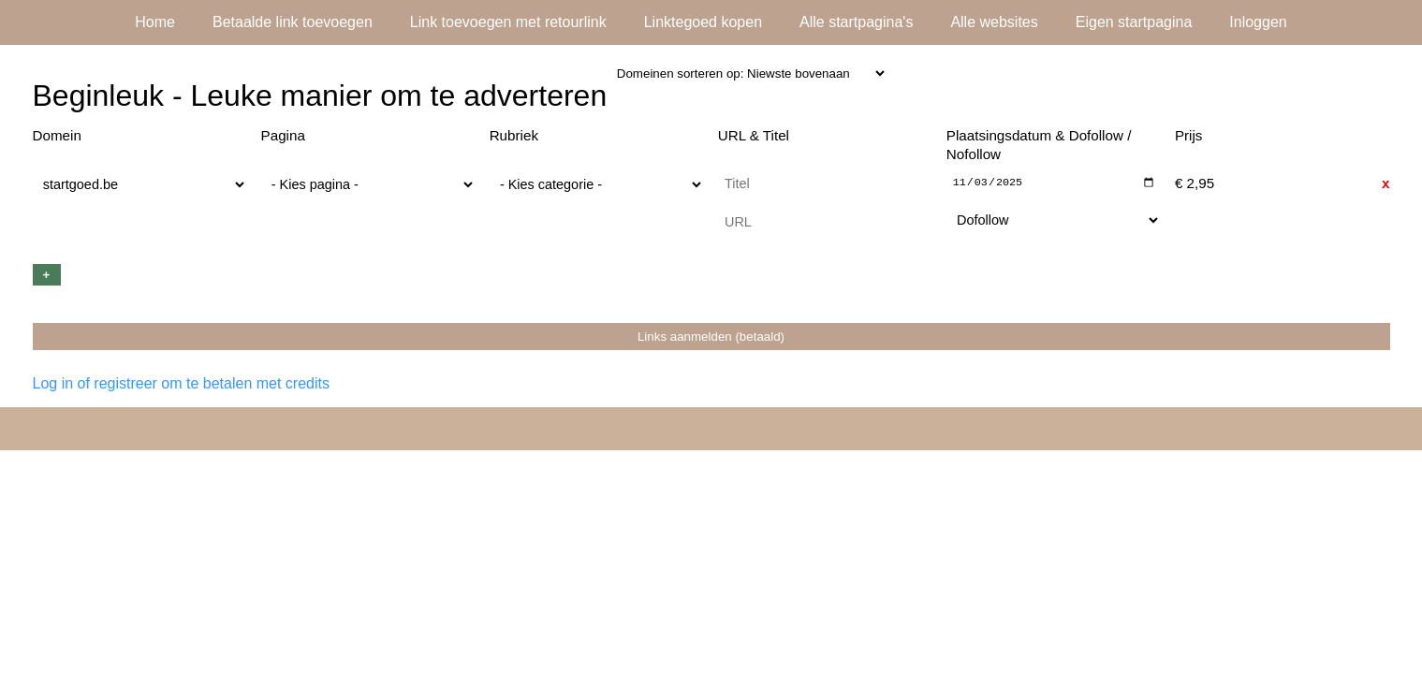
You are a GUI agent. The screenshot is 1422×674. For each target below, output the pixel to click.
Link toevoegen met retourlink (508, 22)
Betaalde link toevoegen (293, 22)
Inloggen (1257, 22)
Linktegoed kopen (703, 22)
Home (155, 22)
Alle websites (993, 22)
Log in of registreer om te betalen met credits (181, 384)
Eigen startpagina (1134, 22)
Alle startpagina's (856, 22)
